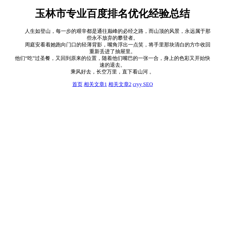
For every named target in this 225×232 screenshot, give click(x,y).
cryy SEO (143, 84)
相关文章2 (120, 84)
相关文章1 (95, 84)
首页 (77, 84)
